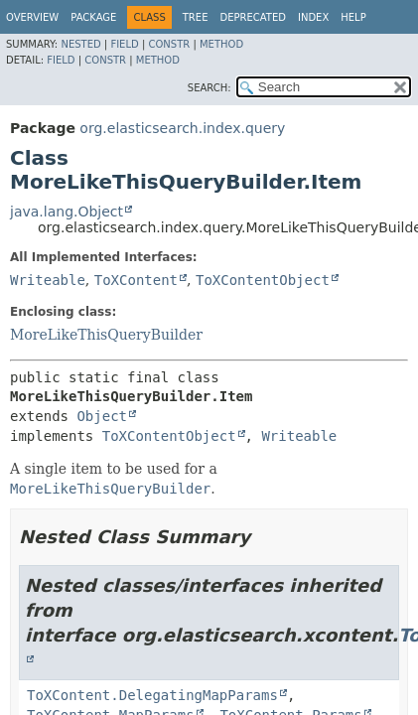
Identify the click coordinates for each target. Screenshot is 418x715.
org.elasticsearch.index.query (182, 128)
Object (101, 416)
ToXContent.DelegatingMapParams (152, 695)
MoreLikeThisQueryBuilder (106, 335)
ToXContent (136, 280)
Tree (196, 17)
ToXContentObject (263, 280)
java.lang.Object (66, 211)
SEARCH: (209, 87)
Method (221, 44)
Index (313, 17)
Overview (32, 17)
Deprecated (252, 17)
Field (124, 44)
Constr (169, 44)
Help (353, 17)
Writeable (47, 280)
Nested (80, 44)
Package (93, 17)
